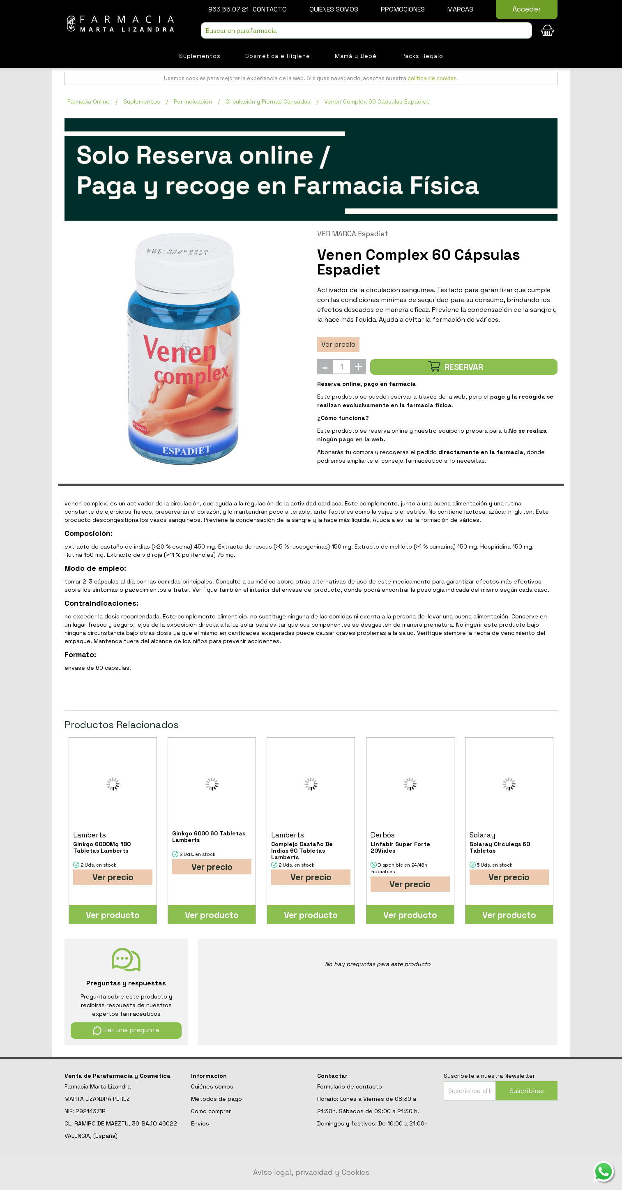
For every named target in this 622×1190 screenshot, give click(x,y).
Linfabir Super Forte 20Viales (400, 847)
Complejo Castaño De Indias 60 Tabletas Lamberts (302, 850)
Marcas (460, 9)
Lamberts (89, 834)
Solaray (482, 834)
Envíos (200, 1123)
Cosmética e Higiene (277, 56)
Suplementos (200, 56)
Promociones (403, 9)
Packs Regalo (422, 56)
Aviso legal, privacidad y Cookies (311, 1172)
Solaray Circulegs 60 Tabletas (500, 847)
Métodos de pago (216, 1098)
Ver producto (113, 914)
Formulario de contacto (349, 1086)
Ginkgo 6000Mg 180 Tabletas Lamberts (102, 847)
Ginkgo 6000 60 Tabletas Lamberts (208, 836)
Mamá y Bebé (356, 56)
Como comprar (211, 1111)
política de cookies (432, 78)
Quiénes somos (333, 9)
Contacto (270, 9)
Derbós (383, 834)
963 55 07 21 (228, 9)
